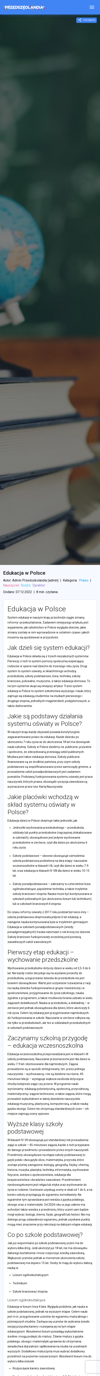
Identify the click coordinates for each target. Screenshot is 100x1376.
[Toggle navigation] (92, 7)
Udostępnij (86, 20)
